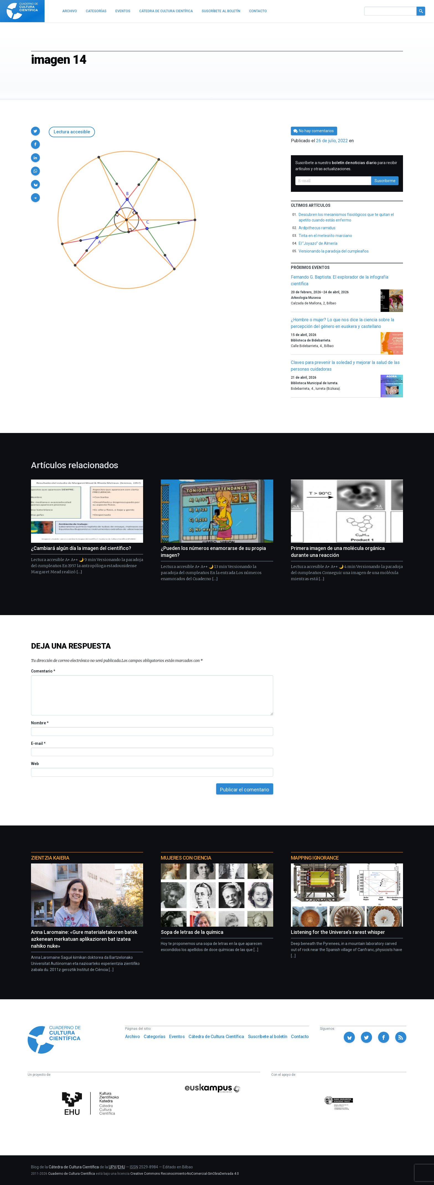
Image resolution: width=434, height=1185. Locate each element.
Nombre (39, 723)
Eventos (177, 1036)
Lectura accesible (72, 131)
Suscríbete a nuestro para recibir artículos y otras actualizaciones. (346, 165)
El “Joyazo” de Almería (318, 243)
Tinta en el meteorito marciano (325, 235)
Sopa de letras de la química (192, 932)
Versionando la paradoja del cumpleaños (334, 251)
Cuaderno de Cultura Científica (71, 1174)
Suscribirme (385, 181)
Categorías (154, 1036)
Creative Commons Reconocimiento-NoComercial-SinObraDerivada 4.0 (184, 1174)
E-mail (38, 743)
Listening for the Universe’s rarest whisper (338, 932)
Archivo (132, 1036)
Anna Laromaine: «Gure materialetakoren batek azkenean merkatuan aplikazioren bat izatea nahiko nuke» (84, 939)
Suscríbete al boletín (267, 1036)
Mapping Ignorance (315, 858)
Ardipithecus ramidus (317, 228)
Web (35, 763)
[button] (35, 131)
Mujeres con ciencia (186, 858)
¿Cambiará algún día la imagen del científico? (81, 548)
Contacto (300, 1036)
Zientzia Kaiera (50, 858)
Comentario (43, 671)
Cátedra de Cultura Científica (216, 1036)
